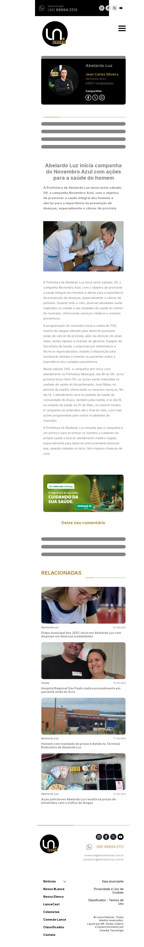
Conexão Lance (43, 919)
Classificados (42, 927)
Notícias (38, 881)
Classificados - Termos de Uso (94, 901)
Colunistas (40, 912)
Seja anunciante (101, 881)
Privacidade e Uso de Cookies (97, 890)
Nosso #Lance (42, 889)
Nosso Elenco (42, 896)
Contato (38, 934)
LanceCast (40, 904)
